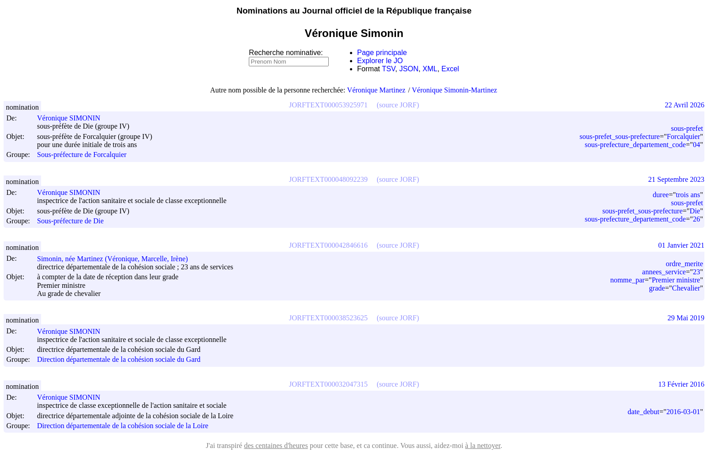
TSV (389, 69)
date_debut (643, 411)
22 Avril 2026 (684, 105)
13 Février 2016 (681, 384)
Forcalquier (683, 136)
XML (430, 69)
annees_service (664, 272)
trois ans (688, 194)
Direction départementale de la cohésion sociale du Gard (118, 360)
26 (696, 219)
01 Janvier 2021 (681, 245)
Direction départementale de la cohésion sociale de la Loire (122, 425)
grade (657, 288)
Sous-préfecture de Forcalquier (81, 155)
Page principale (382, 52)
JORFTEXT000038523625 (328, 318)
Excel (450, 69)
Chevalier (686, 288)
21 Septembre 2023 (676, 179)
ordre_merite (684, 264)
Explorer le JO (380, 61)
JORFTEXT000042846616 (328, 245)
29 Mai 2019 (685, 318)
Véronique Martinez (376, 90)
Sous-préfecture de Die (70, 221)
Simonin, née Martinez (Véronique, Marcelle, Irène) (116, 259)
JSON (409, 69)
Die (694, 211)
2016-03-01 (683, 411)
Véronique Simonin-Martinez (454, 90)
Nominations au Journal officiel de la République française (354, 10)
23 (696, 272)
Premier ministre (676, 280)
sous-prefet (687, 128)
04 (696, 144)
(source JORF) (398, 105)
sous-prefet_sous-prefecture (619, 136)
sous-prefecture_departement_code (635, 144)
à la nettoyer (482, 445)
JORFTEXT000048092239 (328, 179)
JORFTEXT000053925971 (328, 105)
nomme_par (627, 280)
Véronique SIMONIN (72, 118)
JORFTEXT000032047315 (328, 384)
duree (661, 194)
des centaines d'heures (276, 445)
